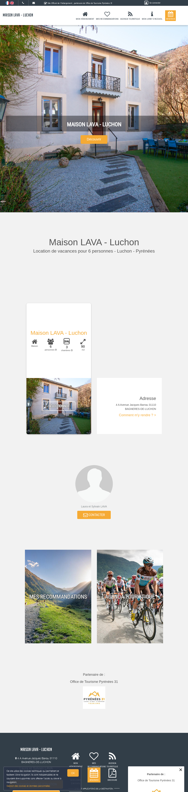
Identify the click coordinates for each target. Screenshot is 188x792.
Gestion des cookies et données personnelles (28, 785)
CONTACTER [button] (94, 515)
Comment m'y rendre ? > (137, 415)
